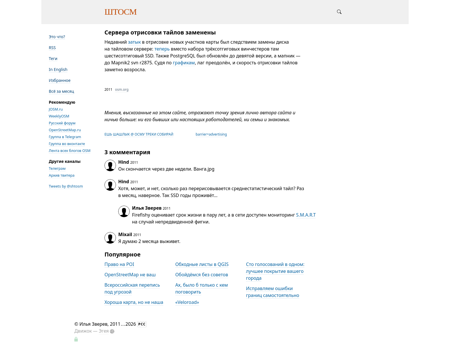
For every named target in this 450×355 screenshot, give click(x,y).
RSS (52, 47)
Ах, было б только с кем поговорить (201, 288)
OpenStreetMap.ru (65, 129)
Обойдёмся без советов (201, 274)
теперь (162, 49)
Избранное (60, 80)
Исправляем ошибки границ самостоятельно (272, 291)
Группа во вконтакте (67, 143)
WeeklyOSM (59, 116)
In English (58, 69)
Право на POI (119, 264)
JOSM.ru (56, 109)
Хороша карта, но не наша (133, 302)
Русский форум (62, 123)
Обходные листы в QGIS (202, 264)
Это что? (57, 36)
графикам (184, 62)
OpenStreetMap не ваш (130, 274)
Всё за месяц (61, 91)
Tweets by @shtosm (66, 186)
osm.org (122, 89)
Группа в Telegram (65, 136)
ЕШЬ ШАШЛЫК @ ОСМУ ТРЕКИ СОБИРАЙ (138, 134)
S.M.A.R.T (306, 215)
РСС (142, 324)
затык (134, 42)
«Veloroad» (187, 302)
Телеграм (57, 168)
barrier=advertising (211, 134)
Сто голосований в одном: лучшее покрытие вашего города (275, 271)
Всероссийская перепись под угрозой (132, 288)
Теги (53, 58)
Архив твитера (62, 175)
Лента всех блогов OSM (69, 150)
